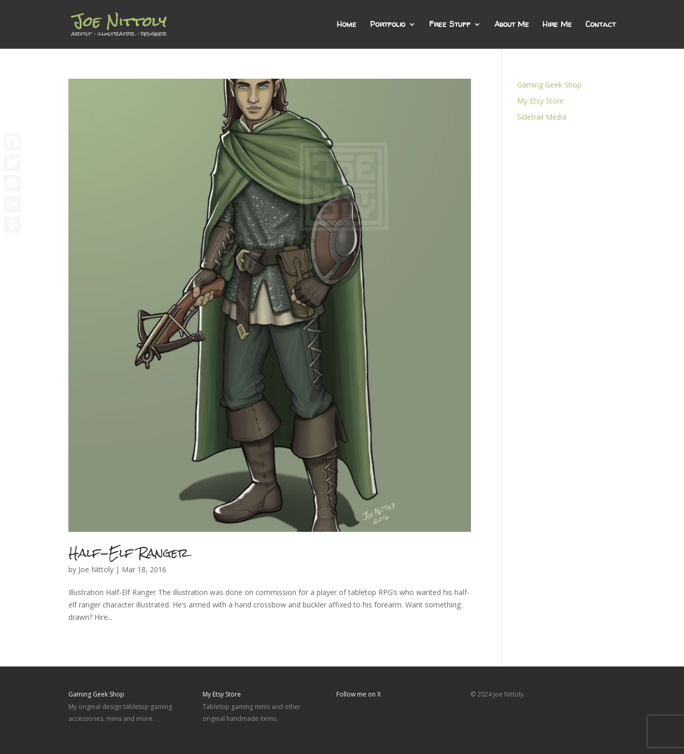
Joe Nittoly (95, 569)
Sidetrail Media (541, 117)
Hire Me (557, 25)
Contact (601, 25)
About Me (511, 25)
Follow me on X (358, 694)
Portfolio (387, 25)
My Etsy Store (540, 101)
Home (347, 25)
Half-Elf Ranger (128, 553)
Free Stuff (450, 25)
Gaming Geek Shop (549, 85)
